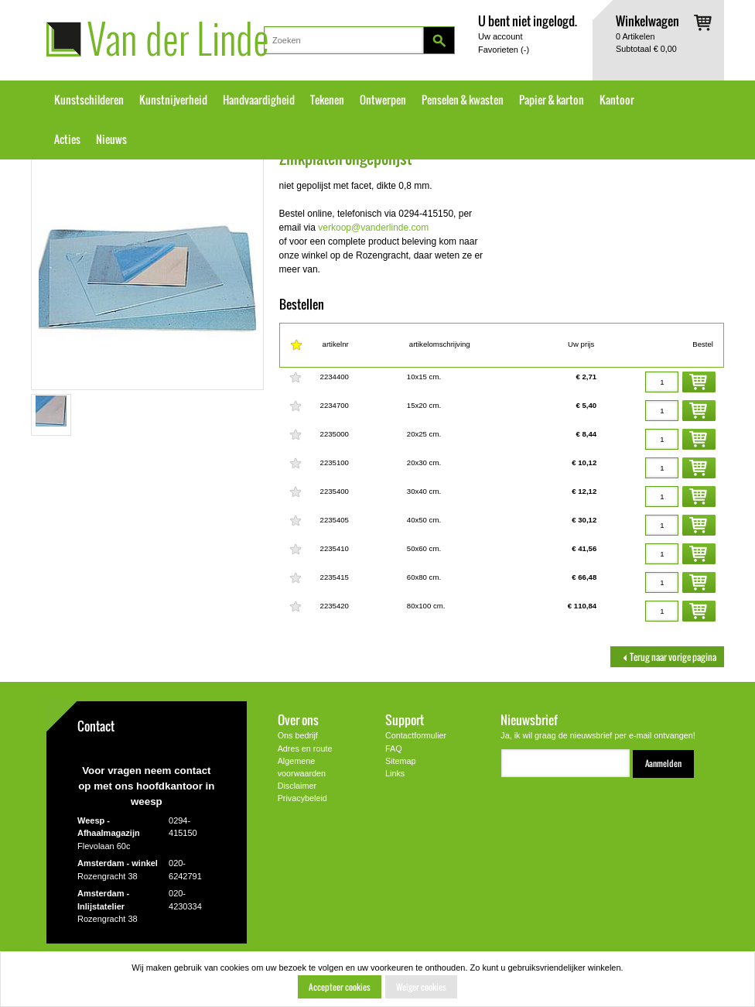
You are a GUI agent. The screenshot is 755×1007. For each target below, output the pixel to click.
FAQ (393, 748)
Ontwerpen (383, 100)
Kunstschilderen (89, 100)
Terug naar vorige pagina (667, 656)
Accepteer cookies (340, 987)
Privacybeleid (302, 798)
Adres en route (305, 748)
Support (404, 719)
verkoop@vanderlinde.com (373, 227)
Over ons (298, 719)
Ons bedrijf (298, 735)
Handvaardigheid (259, 100)
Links (395, 773)
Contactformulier (415, 735)
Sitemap (400, 761)
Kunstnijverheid (173, 100)
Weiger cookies (421, 987)
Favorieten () (503, 49)
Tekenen (327, 100)
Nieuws (111, 139)
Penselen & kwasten (463, 100)
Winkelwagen (647, 20)
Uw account (500, 36)
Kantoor (617, 100)
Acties (67, 139)
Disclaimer (297, 785)
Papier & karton (551, 100)
